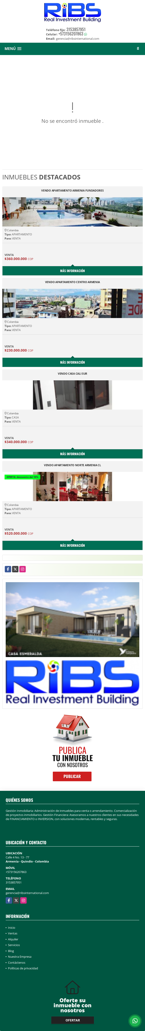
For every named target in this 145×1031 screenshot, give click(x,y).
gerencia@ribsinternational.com (27, 893)
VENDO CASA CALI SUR (72, 374)
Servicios (14, 945)
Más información (72, 270)
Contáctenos (16, 962)
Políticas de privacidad (23, 968)
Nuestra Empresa (19, 957)
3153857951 (76, 29)
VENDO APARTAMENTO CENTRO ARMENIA (72, 282)
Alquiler (13, 939)
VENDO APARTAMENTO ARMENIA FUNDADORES (72, 190)
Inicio (11, 928)
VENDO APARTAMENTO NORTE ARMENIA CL (72, 465)
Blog (11, 951)
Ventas (12, 933)
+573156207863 (71, 34)
